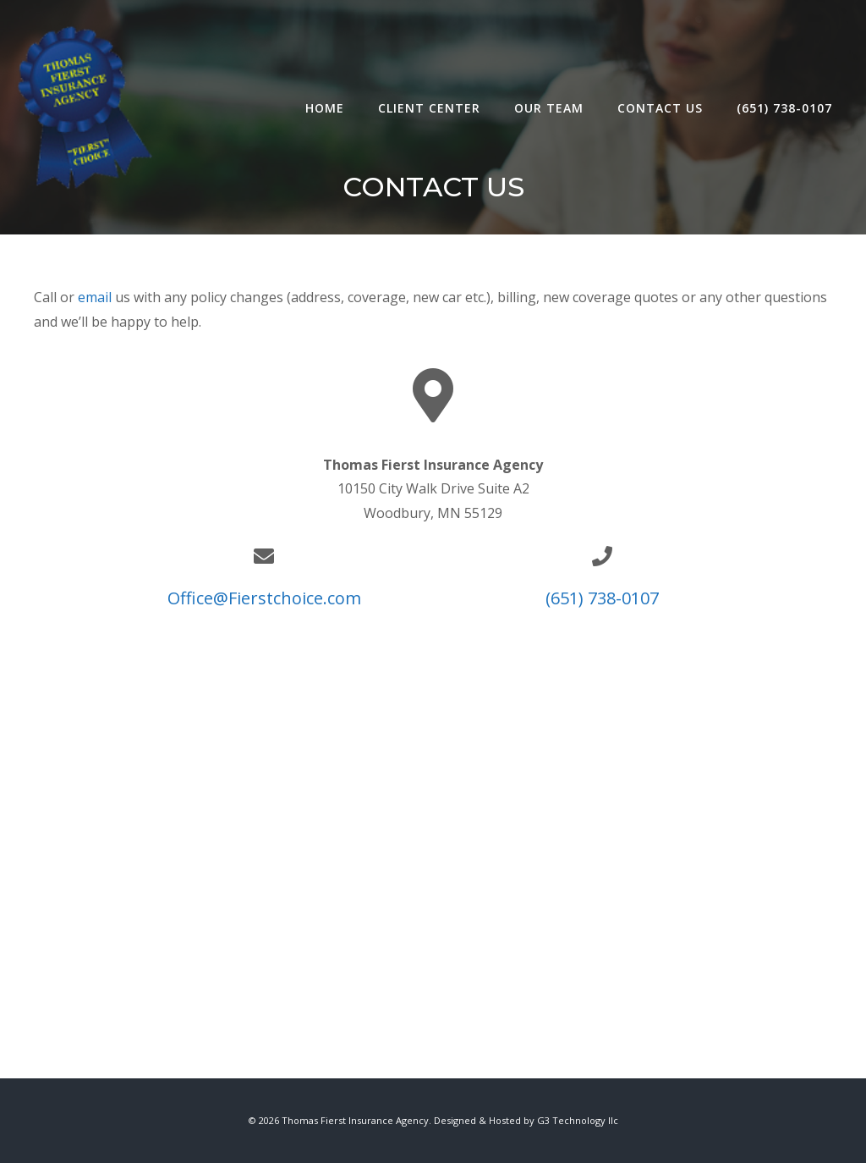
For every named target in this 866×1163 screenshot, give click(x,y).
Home (324, 108)
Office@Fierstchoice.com (264, 598)
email (96, 297)
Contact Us (660, 108)
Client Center (429, 108)
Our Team (549, 108)
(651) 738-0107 (784, 108)
